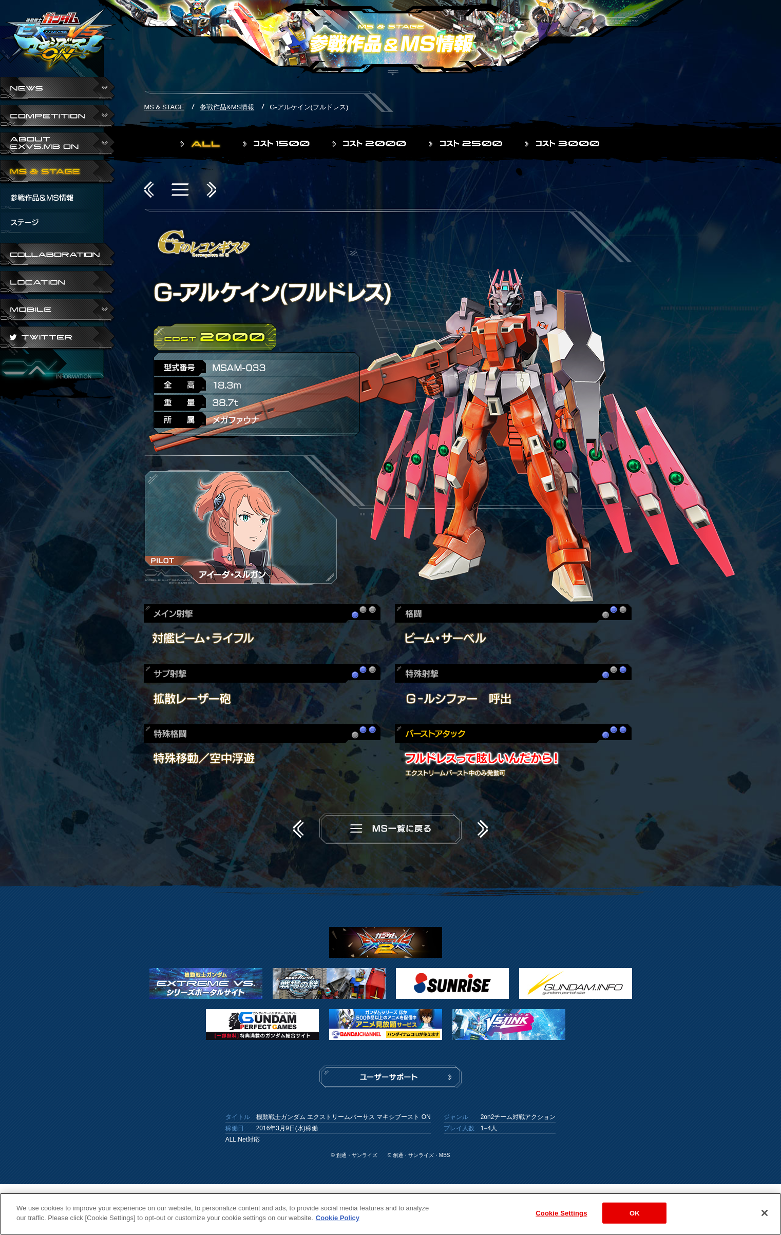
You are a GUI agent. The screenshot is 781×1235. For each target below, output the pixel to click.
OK (635, 1216)
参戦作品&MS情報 (227, 107)
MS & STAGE (57, 172)
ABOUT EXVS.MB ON (57, 144)
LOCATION (57, 283)
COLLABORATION (57, 255)
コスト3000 (563, 144)
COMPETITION (57, 117)
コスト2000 (370, 144)
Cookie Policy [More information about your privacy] (337, 1221)
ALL (201, 144)
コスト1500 (277, 144)
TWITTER (57, 338)
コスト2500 (466, 144)
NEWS (57, 89)
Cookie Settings (561, 1216)
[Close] (764, 1215)
